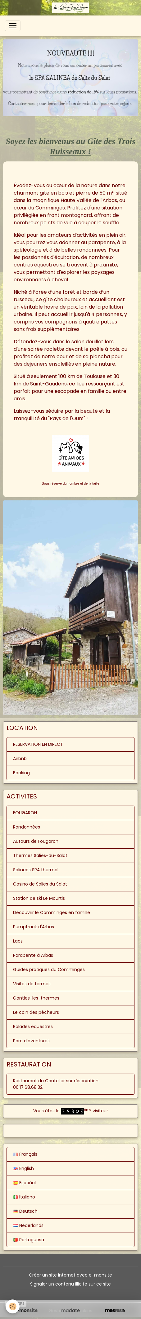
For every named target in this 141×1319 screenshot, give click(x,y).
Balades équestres (33, 1026)
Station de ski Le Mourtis (39, 898)
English (23, 1168)
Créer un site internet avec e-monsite (70, 1275)
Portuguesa (28, 1240)
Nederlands (28, 1225)
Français (25, 1154)
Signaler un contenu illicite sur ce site (70, 1284)
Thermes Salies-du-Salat (40, 855)
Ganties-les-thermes (36, 998)
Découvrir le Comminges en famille (51, 912)
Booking (21, 773)
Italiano (24, 1197)
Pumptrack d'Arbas (33, 927)
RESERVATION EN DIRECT (38, 744)
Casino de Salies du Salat (40, 884)
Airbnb (20, 758)
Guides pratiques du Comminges (49, 969)
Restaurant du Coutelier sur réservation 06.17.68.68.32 (55, 1084)
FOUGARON (25, 813)
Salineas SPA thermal (35, 870)
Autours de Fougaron (35, 841)
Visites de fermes (32, 984)
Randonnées (26, 827)
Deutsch (25, 1211)
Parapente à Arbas (33, 955)
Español (24, 1183)
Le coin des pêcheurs (36, 1012)
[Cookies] (13, 1306)
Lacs (18, 941)
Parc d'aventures (31, 1041)
